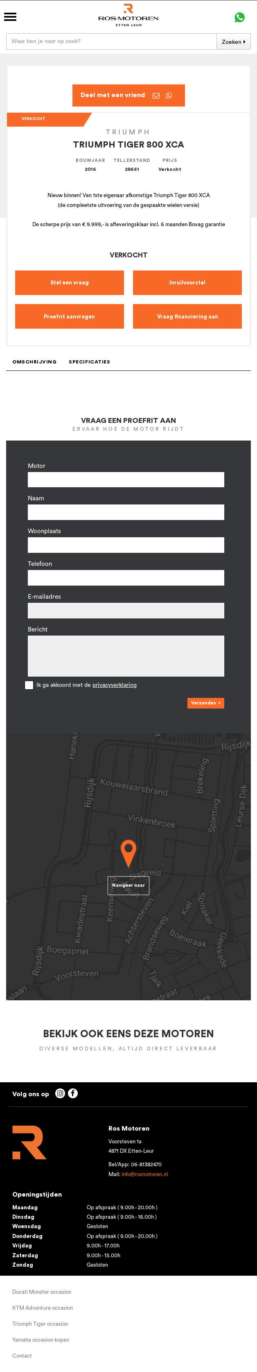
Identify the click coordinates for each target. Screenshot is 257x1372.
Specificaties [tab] (89, 361)
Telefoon (40, 564)
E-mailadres (44, 597)
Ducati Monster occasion (41, 1292)
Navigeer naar (128, 886)
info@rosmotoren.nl (145, 1174)
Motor (36, 466)
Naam (36, 498)
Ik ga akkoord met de (86, 685)
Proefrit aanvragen (69, 316)
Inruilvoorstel (187, 282)
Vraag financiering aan (187, 316)
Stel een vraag (69, 282)
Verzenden (203, 703)
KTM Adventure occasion (42, 1308)
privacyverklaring (114, 685)
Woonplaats (44, 531)
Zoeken (231, 42)
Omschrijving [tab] (34, 361)
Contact (22, 1355)
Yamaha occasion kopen (40, 1339)
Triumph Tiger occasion (40, 1324)
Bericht (37, 630)
